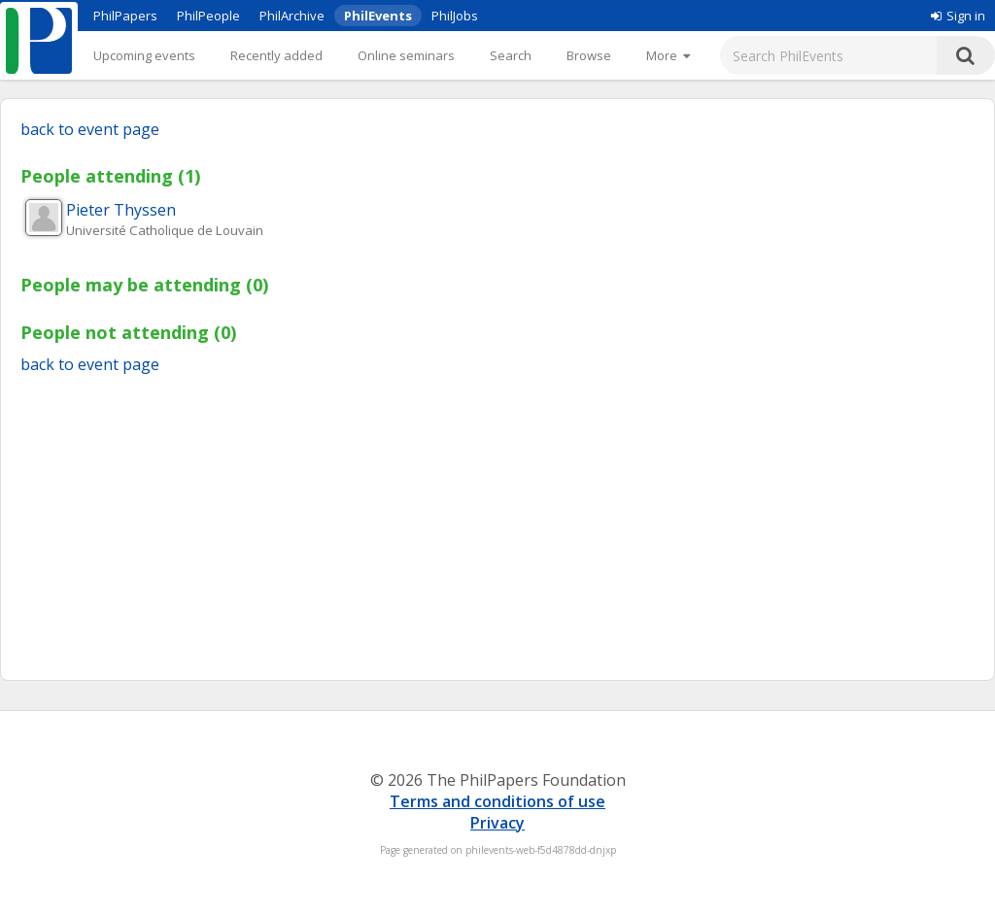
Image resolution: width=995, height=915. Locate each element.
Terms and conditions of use (497, 801)
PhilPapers (125, 15)
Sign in (958, 15)
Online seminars (406, 55)
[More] (668, 55)
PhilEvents (378, 15)
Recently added (276, 55)
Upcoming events (144, 55)
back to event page (89, 129)
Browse (588, 55)
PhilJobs (454, 15)
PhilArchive (292, 15)
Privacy (497, 822)
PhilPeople (208, 15)
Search (511, 55)
